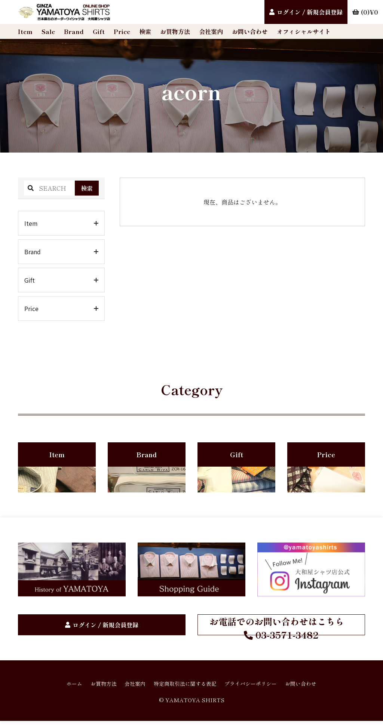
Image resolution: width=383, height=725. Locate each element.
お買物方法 (175, 31)
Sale (48, 31)
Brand (74, 31)
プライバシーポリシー (259, 686)
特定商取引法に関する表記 (184, 686)
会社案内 (211, 31)
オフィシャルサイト (304, 31)
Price (122, 31)
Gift (99, 31)
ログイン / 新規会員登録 (310, 11)
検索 (145, 31)
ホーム (58, 686)
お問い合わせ (250, 31)
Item (25, 31)
